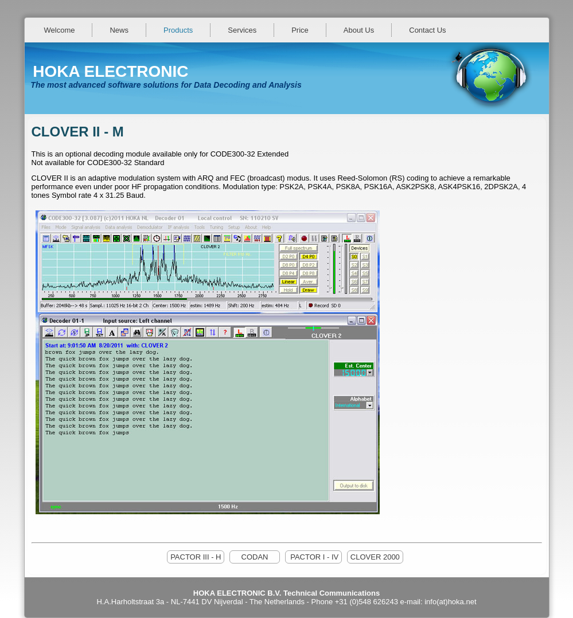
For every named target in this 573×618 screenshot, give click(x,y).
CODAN (254, 557)
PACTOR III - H (195, 557)
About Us (359, 30)
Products (178, 30)
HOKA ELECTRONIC (110, 71)
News (119, 30)
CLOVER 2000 (375, 557)
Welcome (59, 30)
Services (242, 30)
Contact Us (427, 30)
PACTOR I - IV (314, 557)
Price (300, 30)
